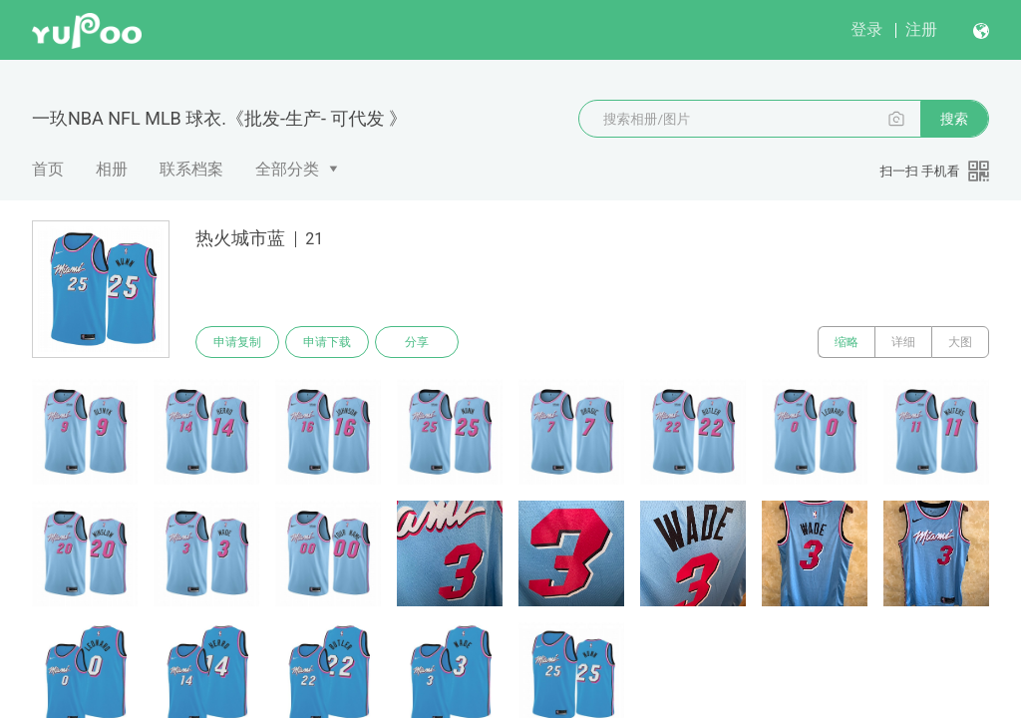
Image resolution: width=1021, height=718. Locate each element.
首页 (48, 169)
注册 (921, 29)
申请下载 (327, 342)
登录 (866, 29)
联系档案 (191, 169)
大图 (960, 342)
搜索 (954, 119)
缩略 (846, 342)
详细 (903, 342)
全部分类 (287, 169)
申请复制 (237, 342)
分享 (417, 342)
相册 (112, 169)
